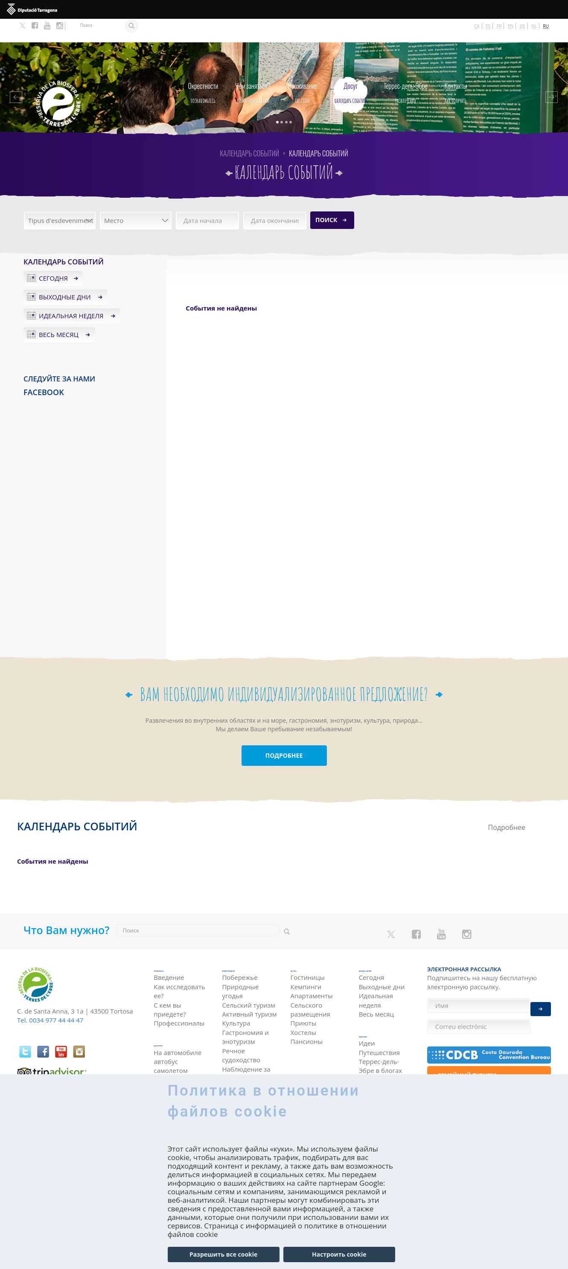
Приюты (304, 1000)
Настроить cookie (339, 1254)
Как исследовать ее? (179, 968)
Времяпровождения (253, 67)
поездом (167, 1056)
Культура (236, 1006)
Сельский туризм (248, 988)
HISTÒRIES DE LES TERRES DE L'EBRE (385, 1067)
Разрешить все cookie (223, 1254)
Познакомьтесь (203, 67)
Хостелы (303, 1009)
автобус (166, 1039)
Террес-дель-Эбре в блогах (380, 1049)
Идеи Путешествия (379, 1031)
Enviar (540, 1003)
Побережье (239, 960)
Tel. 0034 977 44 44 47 (50, 997)
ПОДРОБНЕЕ (284, 732)
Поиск (326, 196)
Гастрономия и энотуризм (245, 1020)
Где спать (302, 67)
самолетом (171, 1047)
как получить (456, 67)
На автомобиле (177, 1029)
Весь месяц (59, 311)
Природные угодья (240, 974)
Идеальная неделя (72, 292)
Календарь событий (351, 67)
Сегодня (53, 255)
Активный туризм (249, 997)
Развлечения (406, 67)
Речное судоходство (241, 1038)
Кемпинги (306, 963)
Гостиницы (308, 954)
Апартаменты (312, 972)
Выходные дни (66, 274)
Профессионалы (179, 1000)
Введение (169, 954)
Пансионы (307, 1018)
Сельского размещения (310, 986)
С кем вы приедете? (170, 986)
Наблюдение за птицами (246, 1056)
